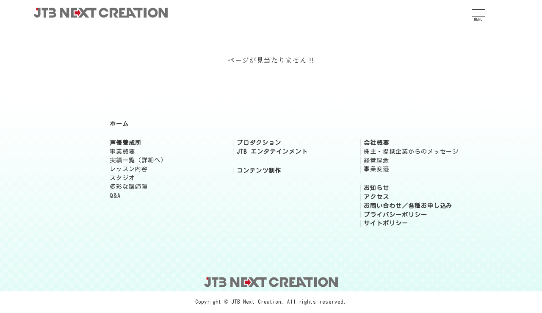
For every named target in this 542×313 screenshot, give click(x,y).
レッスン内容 (129, 169)
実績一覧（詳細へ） (138, 160)
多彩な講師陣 (129, 187)
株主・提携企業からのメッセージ (411, 152)
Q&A (115, 196)
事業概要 (122, 152)
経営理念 (376, 160)
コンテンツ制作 (259, 171)
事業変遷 (376, 169)
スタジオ (122, 178)
